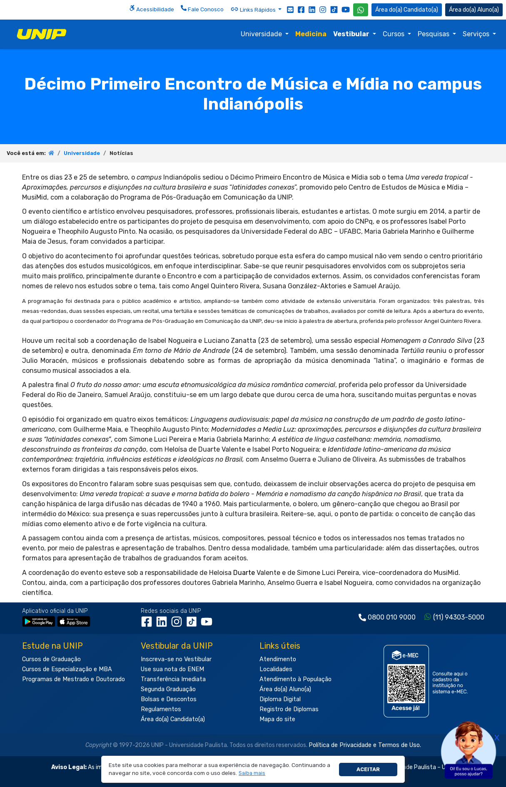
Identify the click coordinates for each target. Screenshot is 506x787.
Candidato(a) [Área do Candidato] (406, 9)
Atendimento (277, 659)
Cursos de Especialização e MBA (67, 669)
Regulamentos (161, 709)
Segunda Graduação (168, 689)
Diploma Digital (280, 699)
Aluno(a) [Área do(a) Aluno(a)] (474, 9)
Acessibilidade (151, 8)
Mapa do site (277, 719)
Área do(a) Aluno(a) (285, 689)
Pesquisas (434, 34)
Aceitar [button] (368, 769)
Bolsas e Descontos (169, 699)
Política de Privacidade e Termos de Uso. (365, 745)
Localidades (275, 669)
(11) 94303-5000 (458, 617)
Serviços (477, 34)
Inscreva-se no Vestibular (176, 659)
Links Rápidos (253, 9)
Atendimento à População (295, 679)
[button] (252, 773)
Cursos (394, 34)
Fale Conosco (202, 8)
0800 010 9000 (392, 617)
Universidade (262, 34)
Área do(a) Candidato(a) (173, 719)
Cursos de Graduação (51, 659)
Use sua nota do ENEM (172, 669)
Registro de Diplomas (289, 709)
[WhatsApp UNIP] (360, 9)
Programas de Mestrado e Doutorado (73, 679)
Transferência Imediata (173, 679)
